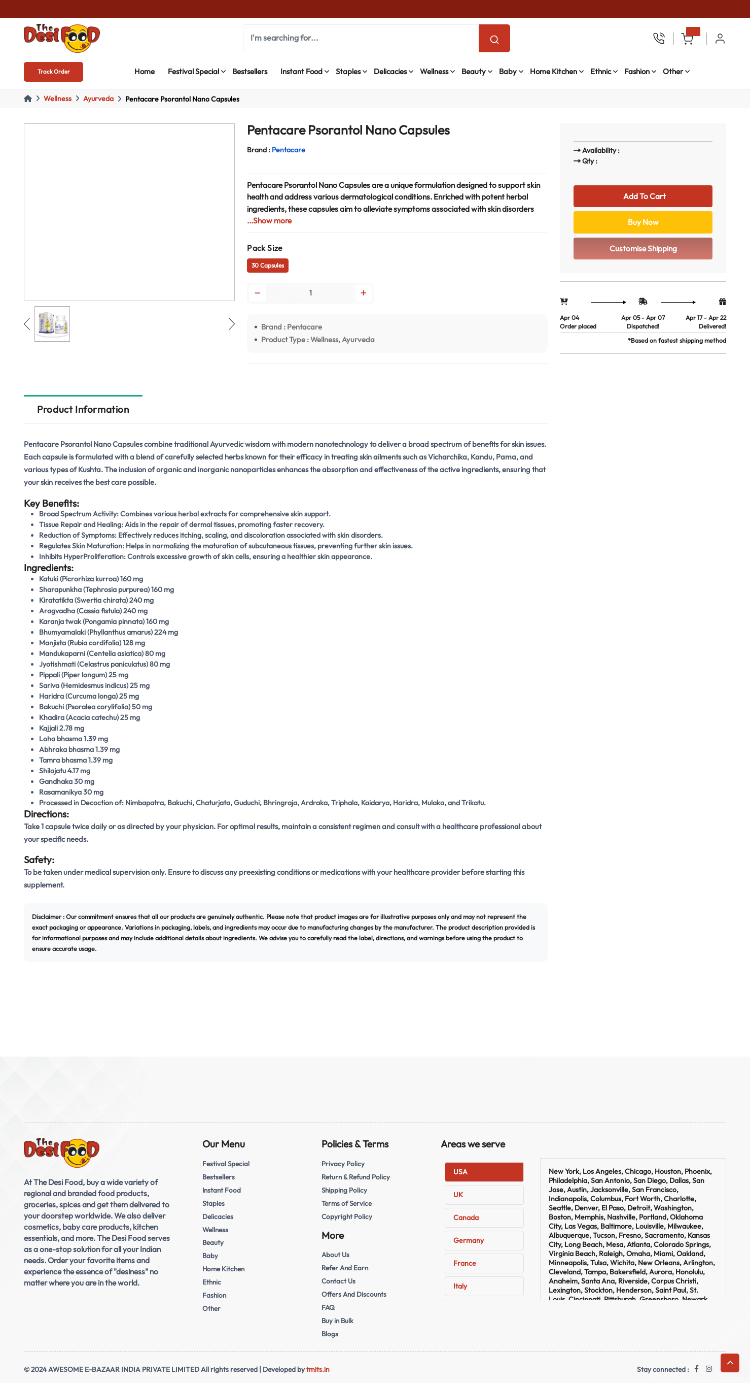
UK (458, 1194)
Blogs (330, 1334)
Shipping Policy (344, 1190)
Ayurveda (98, 98)
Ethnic (600, 71)
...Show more (269, 220)
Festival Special (193, 71)
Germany (468, 1240)
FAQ (328, 1307)
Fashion (637, 71)
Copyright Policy (347, 1216)
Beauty (473, 71)
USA (460, 1171)
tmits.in (318, 1369)
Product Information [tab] (83, 409)
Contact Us (338, 1281)
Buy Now (643, 222)
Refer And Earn (345, 1268)
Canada (466, 1217)
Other (673, 71)
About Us (335, 1254)
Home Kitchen (553, 71)
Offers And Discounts (354, 1294)
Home (144, 71)
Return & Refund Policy (356, 1177)
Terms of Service (347, 1203)
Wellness (434, 71)
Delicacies (390, 71)
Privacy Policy (343, 1164)
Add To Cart (643, 196)
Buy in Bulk (337, 1320)
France (464, 1263)
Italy (460, 1286)
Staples (348, 71)
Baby (508, 71)
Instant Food (301, 71)
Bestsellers (249, 71)
